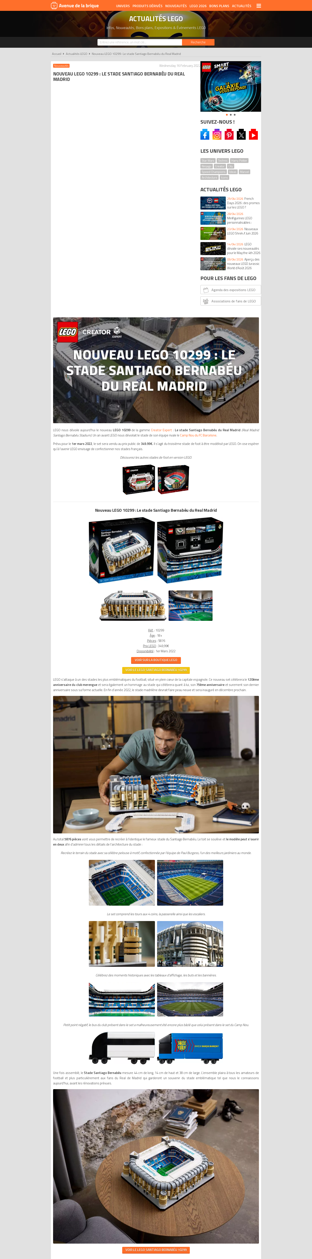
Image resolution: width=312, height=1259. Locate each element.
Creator (220, 166)
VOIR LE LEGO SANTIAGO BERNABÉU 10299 (123, 927)
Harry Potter (239, 160)
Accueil (56, 53)
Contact (222, 997)
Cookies (184, 997)
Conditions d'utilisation (155, 997)
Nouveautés (176, 5)
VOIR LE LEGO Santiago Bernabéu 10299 (123, 413)
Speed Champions (214, 171)
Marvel (244, 171)
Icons (224, 177)
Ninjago (206, 166)
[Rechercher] (198, 42)
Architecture (209, 177)
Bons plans (219, 5)
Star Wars (208, 160)
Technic (223, 160)
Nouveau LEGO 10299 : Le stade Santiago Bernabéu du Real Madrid (136, 53)
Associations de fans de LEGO (229, 301)
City (230, 166)
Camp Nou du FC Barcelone (135, 173)
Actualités (241, 5)
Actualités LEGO (76, 53)
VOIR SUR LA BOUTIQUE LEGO (123, 403)
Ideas (232, 171)
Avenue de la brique (75, 5)
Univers (123, 5)
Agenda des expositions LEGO (228, 290)
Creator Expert (164, 162)
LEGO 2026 (198, 5)
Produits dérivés (147, 5)
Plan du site (203, 997)
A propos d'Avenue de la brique (107, 997)
